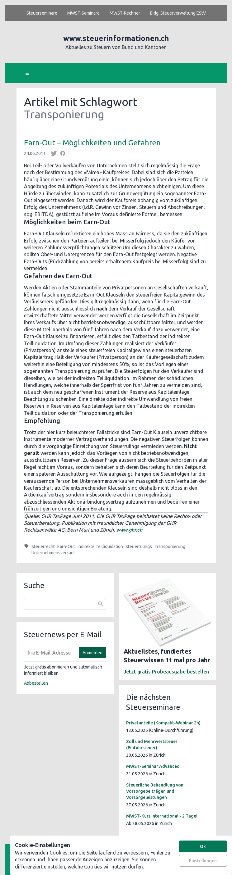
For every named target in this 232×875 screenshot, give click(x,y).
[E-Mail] (49, 652)
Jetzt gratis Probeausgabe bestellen (166, 671)
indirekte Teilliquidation (100, 546)
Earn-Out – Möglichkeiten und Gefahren (92, 142)
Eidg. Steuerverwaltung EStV (178, 13)
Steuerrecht (43, 546)
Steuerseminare (41, 13)
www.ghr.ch (129, 530)
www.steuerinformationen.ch (116, 38)
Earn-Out (66, 546)
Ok (203, 846)
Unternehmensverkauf (53, 552)
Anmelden (92, 652)
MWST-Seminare (83, 13)
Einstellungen (203, 860)
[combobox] (65, 604)
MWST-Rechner (125, 13)
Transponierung (169, 546)
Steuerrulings (138, 546)
